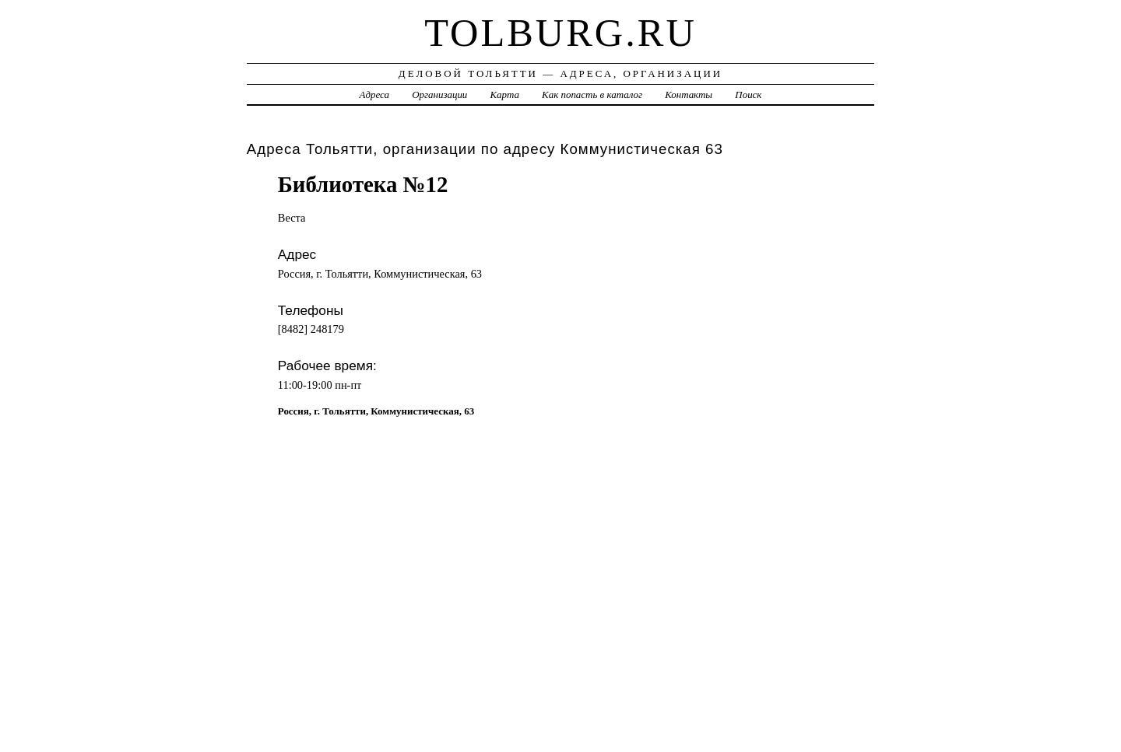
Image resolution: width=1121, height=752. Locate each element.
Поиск (748, 94)
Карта (504, 94)
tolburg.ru (560, 32)
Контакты (688, 94)
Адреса (374, 94)
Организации (439, 94)
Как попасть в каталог (592, 94)
